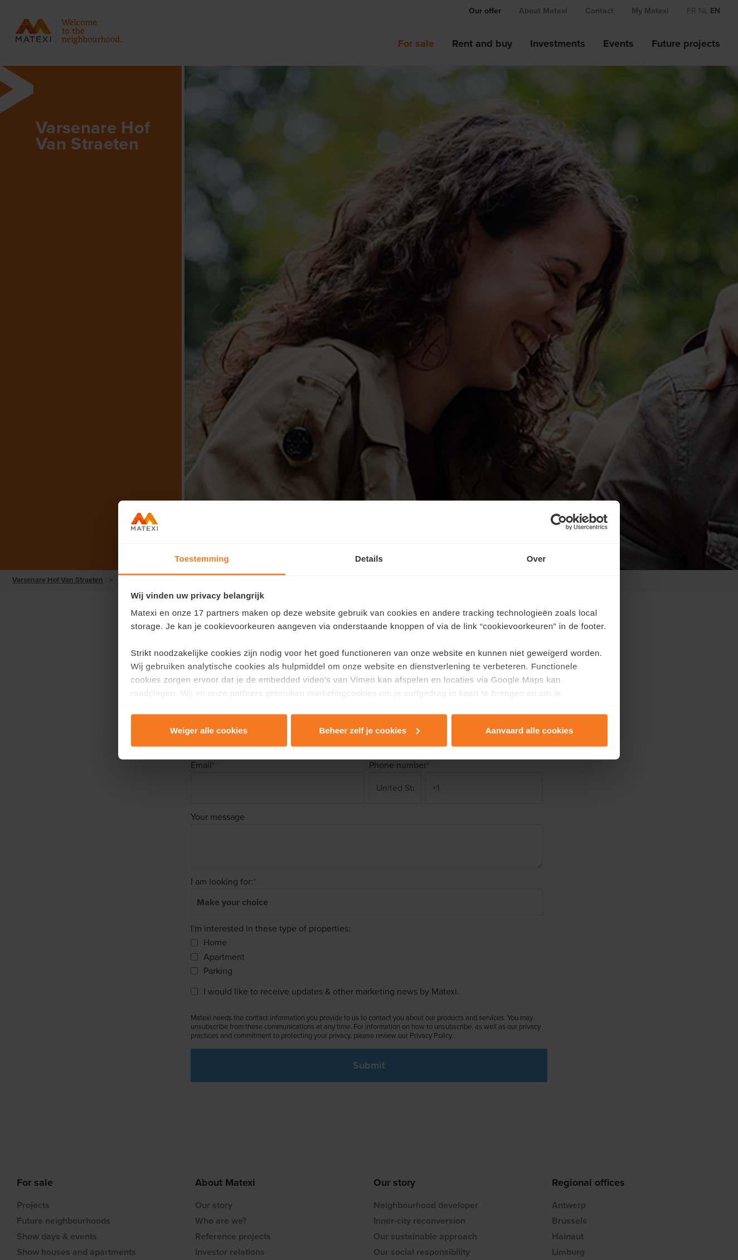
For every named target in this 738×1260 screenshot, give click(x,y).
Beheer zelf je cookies (369, 730)
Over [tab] (536, 558)
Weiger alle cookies (208, 730)
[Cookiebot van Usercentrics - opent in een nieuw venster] (559, 522)
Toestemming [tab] (201, 558)
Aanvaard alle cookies (529, 730)
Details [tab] (369, 558)
